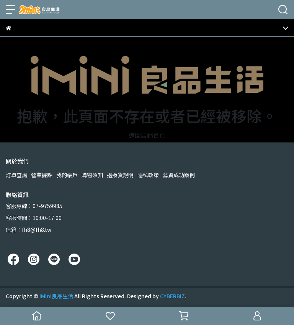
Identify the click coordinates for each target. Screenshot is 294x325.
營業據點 (41, 175)
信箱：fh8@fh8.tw (28, 229)
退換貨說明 (120, 175)
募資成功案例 (179, 175)
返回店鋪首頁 (147, 135)
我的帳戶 (67, 175)
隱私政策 (148, 175)
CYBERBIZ (172, 296)
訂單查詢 (16, 175)
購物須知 (92, 175)
